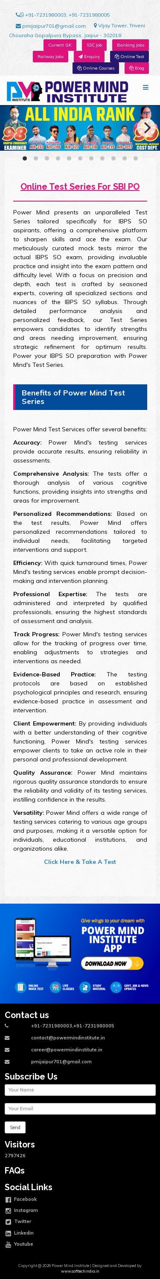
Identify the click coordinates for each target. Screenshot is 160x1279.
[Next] (146, 127)
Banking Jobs (130, 45)
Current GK (60, 45)
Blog (136, 68)
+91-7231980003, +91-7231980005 (63, 15)
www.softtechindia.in (80, 1271)
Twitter (18, 1222)
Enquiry (89, 56)
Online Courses (95, 68)
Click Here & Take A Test (80, 862)
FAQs (15, 1171)
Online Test (129, 56)
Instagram (22, 1211)
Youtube (19, 1245)
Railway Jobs (51, 56)
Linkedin (20, 1233)
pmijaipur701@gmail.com (51, 26)
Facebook (21, 1200)
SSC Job (94, 45)
